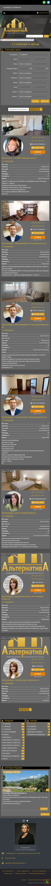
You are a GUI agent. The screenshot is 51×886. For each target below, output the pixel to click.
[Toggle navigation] (4, 13)
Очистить (35, 101)
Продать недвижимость (23, 871)
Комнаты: (14, 78)
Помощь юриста (8, 873)
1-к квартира (8, 40)
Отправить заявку (38, 147)
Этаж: (15, 87)
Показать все (45, 814)
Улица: (15, 82)
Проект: (14, 92)
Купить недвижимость (8, 871)
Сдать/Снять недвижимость (39, 871)
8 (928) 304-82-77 (37, 576)
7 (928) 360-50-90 (37, 137)
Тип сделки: (13, 54)
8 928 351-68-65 (43, 13)
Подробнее (44, 808)
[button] (33, 54)
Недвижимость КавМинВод (12, 7)
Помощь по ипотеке (20, 873)
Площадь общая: (11, 68)
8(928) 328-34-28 (38, 226)
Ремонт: (14, 96)
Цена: (15, 59)
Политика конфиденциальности (37, 873)
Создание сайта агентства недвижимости (39, 879)
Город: (15, 64)
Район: (15, 73)
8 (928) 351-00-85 (37, 492)
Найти (46, 36)
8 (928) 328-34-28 (37, 223)
